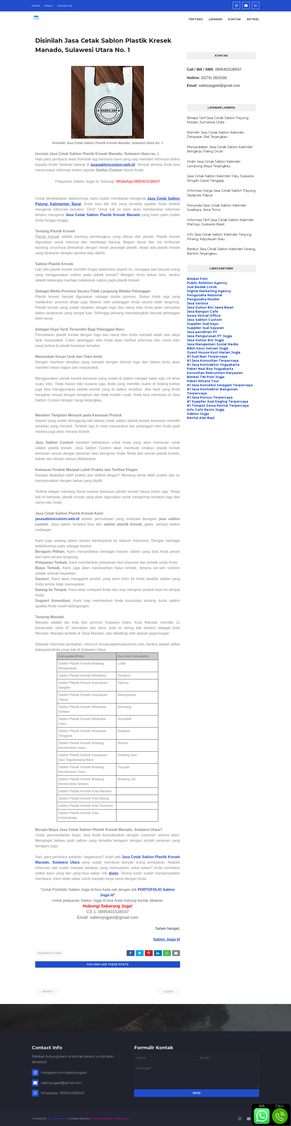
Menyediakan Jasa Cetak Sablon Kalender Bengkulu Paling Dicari (220, 149)
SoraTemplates (56, 1117)
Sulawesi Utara (49, 953)
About (48, 5)
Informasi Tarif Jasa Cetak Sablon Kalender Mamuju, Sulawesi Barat (220, 222)
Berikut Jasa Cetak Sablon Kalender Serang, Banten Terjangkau (221, 251)
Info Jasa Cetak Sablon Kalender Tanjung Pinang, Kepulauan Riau (219, 236)
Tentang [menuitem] (195, 19)
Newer (48, 990)
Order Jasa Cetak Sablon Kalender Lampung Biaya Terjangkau (214, 163)
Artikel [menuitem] (253, 19)
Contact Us (64, 5)
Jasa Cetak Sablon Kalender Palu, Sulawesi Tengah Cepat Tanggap (220, 178)
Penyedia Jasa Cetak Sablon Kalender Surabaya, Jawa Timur (216, 207)
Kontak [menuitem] (234, 19)
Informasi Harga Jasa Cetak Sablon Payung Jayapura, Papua (221, 193)
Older (168, 990)
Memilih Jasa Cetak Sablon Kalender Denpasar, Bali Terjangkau (215, 134)
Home (36, 5)
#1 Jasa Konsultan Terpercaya (109, 1117)
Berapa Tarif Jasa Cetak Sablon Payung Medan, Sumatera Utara (217, 120)
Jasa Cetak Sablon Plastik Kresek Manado (102, 215)
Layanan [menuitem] (215, 19)
